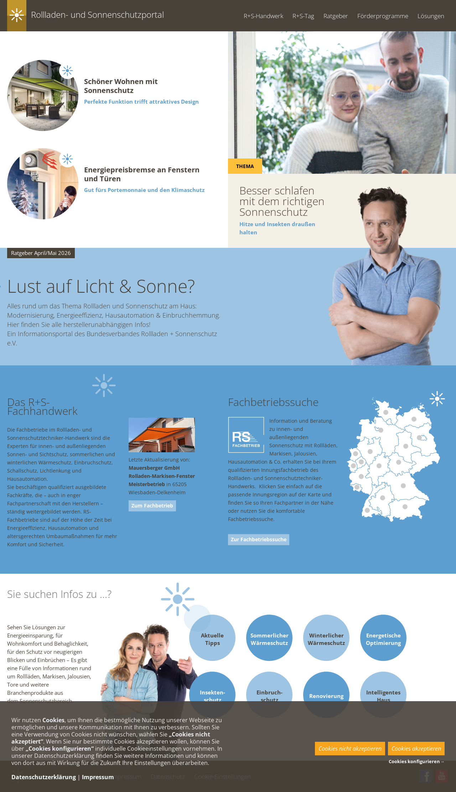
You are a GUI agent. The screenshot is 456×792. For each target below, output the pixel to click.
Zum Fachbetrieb (152, 505)
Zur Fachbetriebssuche (258, 539)
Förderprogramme (382, 16)
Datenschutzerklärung (43, 777)
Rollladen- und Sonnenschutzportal (97, 14)
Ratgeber (335, 16)
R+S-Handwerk (263, 16)
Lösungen (431, 16)
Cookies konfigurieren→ (417, 761)
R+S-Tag (303, 16)
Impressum (98, 777)
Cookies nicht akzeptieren (350, 748)
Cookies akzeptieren (416, 748)
